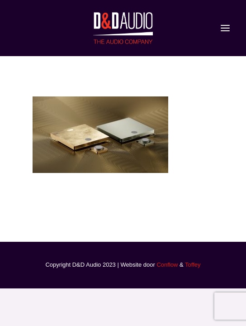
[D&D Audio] (123, 28)
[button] (225, 28)
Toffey (192, 264)
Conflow (167, 264)
